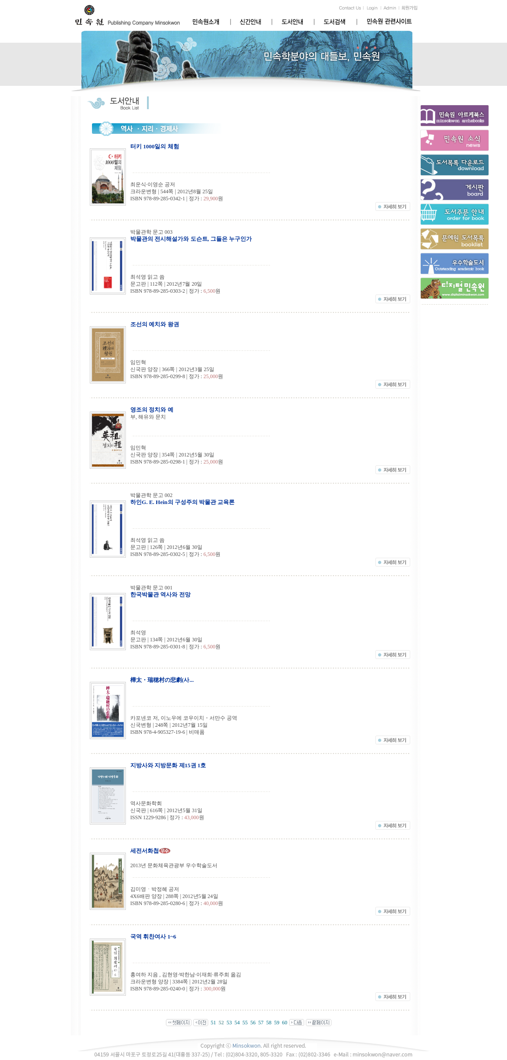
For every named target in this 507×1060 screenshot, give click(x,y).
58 (269, 1023)
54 (237, 1023)
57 (261, 1023)
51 (213, 1023)
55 (245, 1023)
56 (253, 1023)
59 (276, 1023)
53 (229, 1023)
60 (284, 1023)
